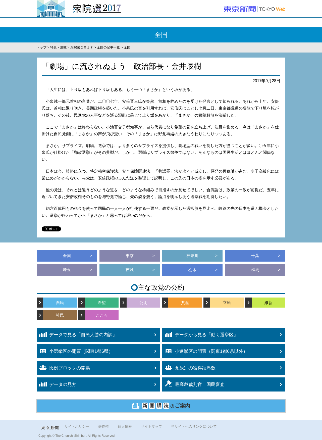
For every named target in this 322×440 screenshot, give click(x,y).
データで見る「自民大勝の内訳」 (77, 334)
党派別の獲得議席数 (189, 367)
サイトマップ (151, 426)
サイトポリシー (77, 426)
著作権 (103, 426)
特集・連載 (58, 47)
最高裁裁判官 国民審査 (193, 383)
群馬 (255, 270)
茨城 (130, 270)
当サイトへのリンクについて (194, 426)
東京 (130, 256)
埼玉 (67, 270)
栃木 (192, 270)
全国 (67, 256)
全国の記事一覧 (108, 47)
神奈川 (192, 256)
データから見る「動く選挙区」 (200, 334)
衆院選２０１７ (81, 47)
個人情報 (125, 426)
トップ (41, 47)
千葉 (255, 256)
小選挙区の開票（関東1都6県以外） (205, 351)
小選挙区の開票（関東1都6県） (75, 351)
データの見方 (56, 384)
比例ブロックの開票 (63, 367)
